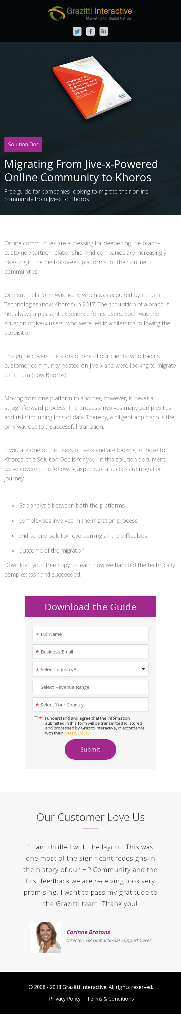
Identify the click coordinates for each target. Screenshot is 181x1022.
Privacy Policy (77, 733)
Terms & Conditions (110, 998)
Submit (90, 749)
